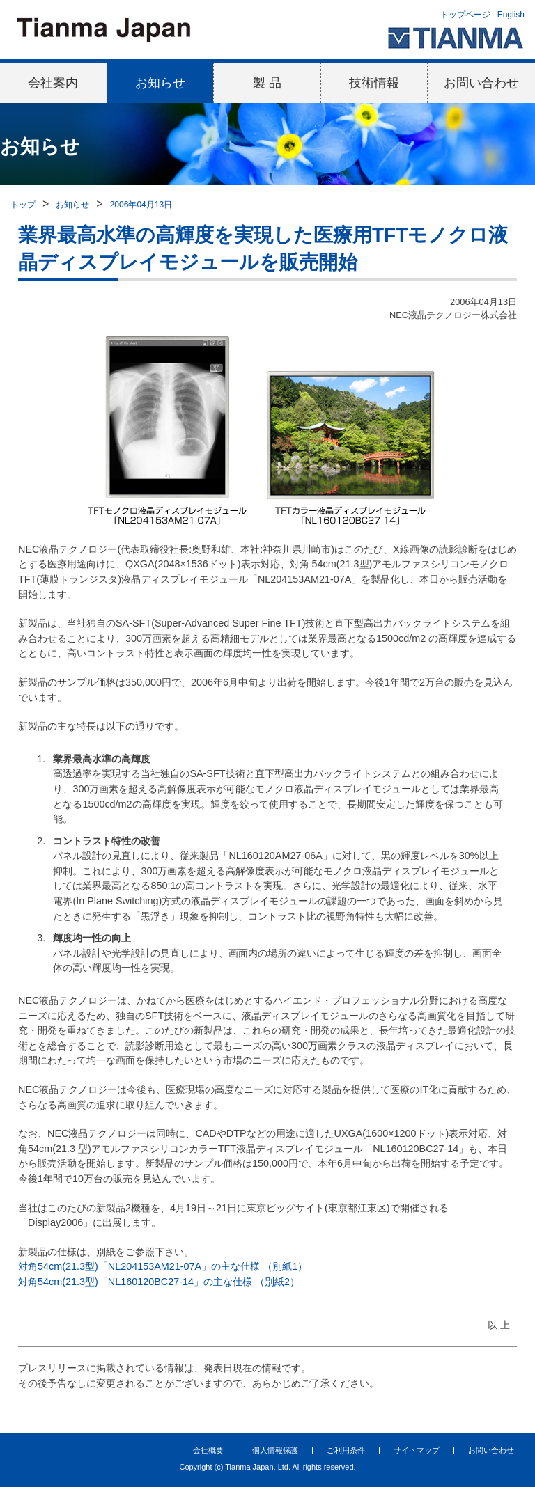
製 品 (267, 83)
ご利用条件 (346, 1450)
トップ (23, 205)
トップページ (465, 14)
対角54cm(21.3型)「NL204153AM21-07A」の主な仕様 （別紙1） (162, 1266)
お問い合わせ (481, 83)
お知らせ (160, 83)
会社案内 (53, 83)
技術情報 (374, 83)
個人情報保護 (275, 1450)
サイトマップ (417, 1450)
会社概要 (208, 1450)
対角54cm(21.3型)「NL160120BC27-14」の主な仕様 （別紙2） (159, 1281)
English (511, 14)
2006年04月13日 (141, 205)
